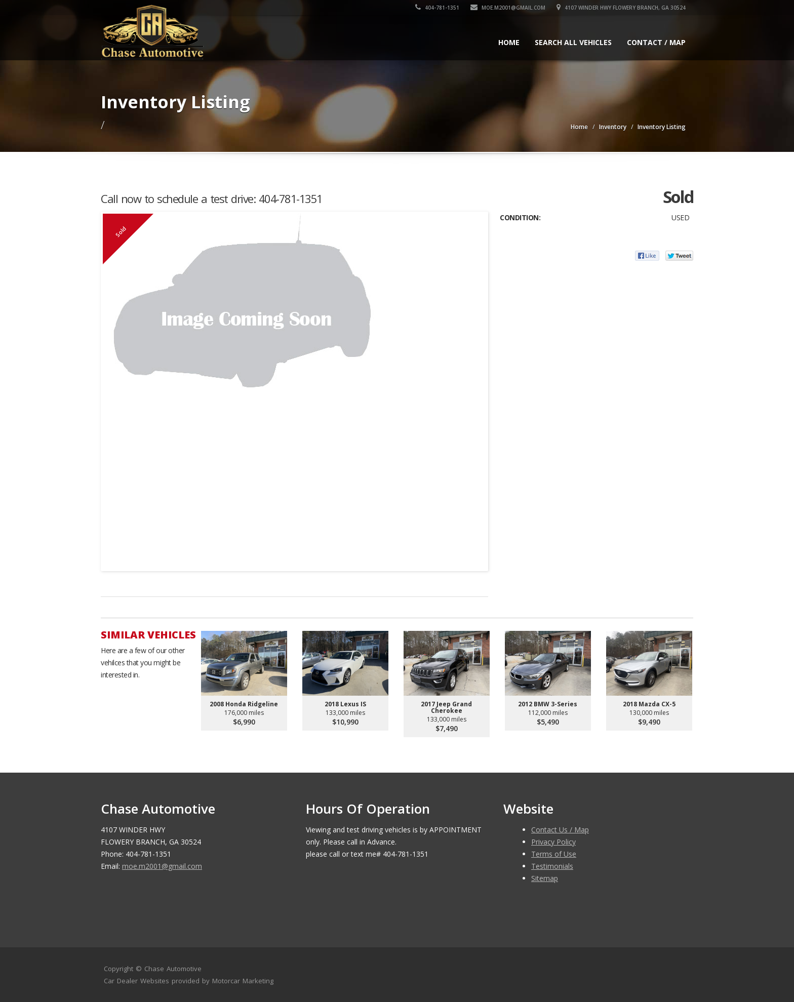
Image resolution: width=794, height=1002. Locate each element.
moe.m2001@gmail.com (507, 7)
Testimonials (552, 866)
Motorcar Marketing (242, 980)
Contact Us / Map (560, 829)
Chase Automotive (173, 968)
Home (509, 42)
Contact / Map (656, 42)
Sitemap (544, 878)
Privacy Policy (553, 842)
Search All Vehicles (573, 42)
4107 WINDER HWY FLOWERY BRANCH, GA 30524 (621, 7)
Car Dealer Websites (136, 980)
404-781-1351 (437, 7)
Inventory (612, 127)
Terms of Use (553, 854)
